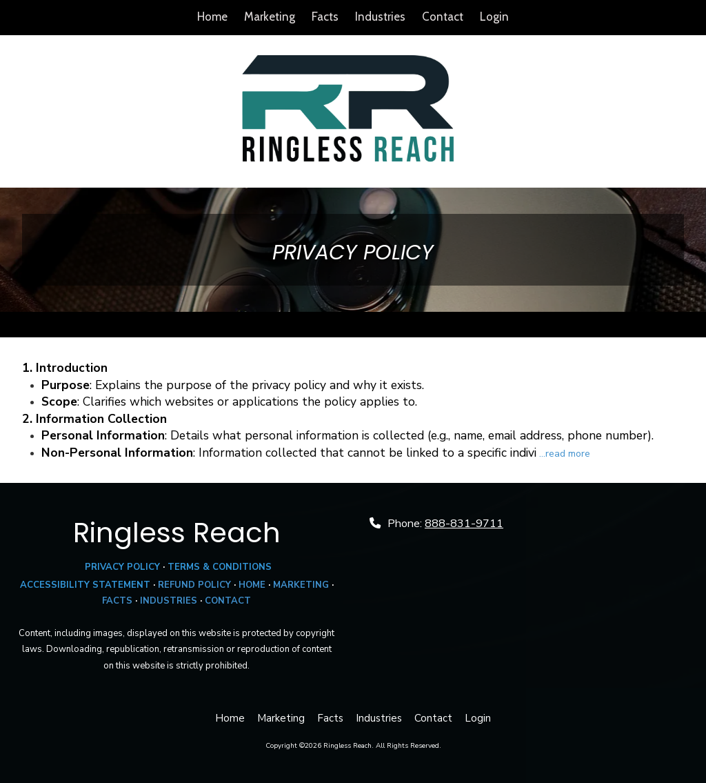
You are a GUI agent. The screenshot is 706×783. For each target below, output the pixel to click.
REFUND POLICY (194, 585)
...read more (564, 453)
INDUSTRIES (168, 601)
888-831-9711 (464, 523)
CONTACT (228, 601)
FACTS (117, 601)
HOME (252, 585)
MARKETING (301, 585)
